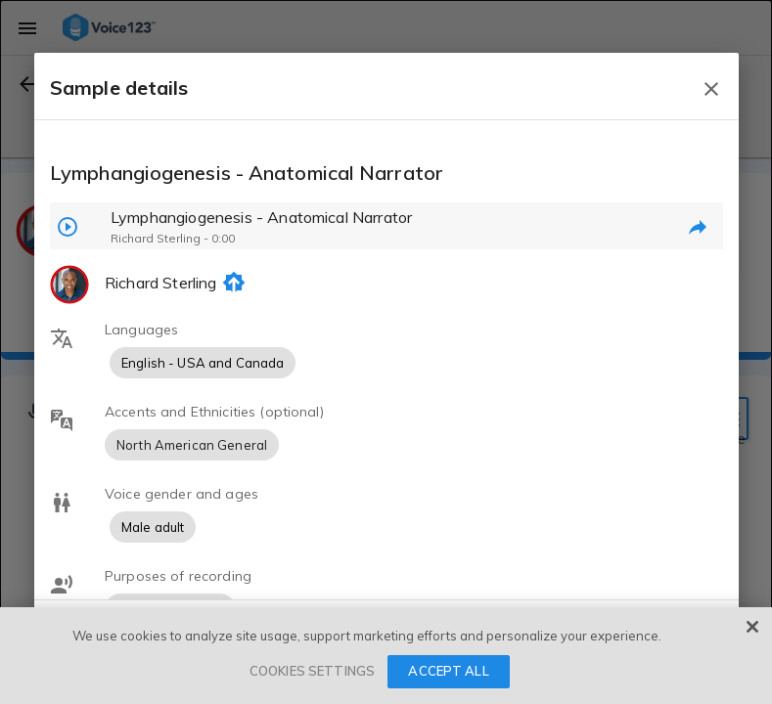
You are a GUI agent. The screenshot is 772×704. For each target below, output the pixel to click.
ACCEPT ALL (448, 671)
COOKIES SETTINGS (312, 671)
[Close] (752, 627)
